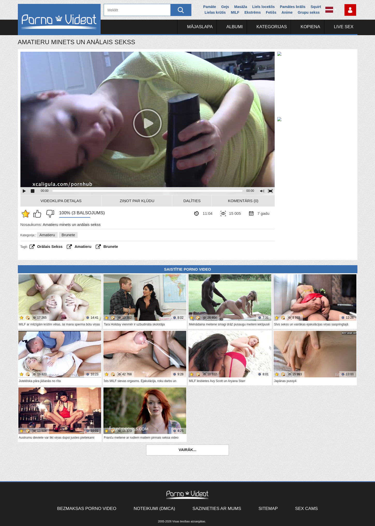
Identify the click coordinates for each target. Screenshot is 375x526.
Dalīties (192, 201)
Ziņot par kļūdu (137, 201)
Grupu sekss (309, 12)
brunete (110, 246)
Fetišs (271, 12)
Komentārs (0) (243, 201)
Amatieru (47, 235)
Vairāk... (188, 449)
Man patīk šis (38, 214)
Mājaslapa (200, 26)
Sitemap (268, 508)
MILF (235, 12)
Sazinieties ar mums (216, 508)
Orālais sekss (50, 246)
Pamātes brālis (292, 7)
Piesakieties (350, 10)
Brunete (68, 235)
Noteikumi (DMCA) (154, 508)
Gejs (225, 7)
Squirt (316, 7)
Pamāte (209, 7)
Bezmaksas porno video (86, 508)
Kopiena (310, 26)
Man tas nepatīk (49, 214)
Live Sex (344, 26)
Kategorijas (272, 26)
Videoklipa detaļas (61, 201)
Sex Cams (306, 508)
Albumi (234, 26)
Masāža (240, 7)
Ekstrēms (252, 12)
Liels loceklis (263, 7)
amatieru (82, 246)
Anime (286, 12)
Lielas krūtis (215, 12)
